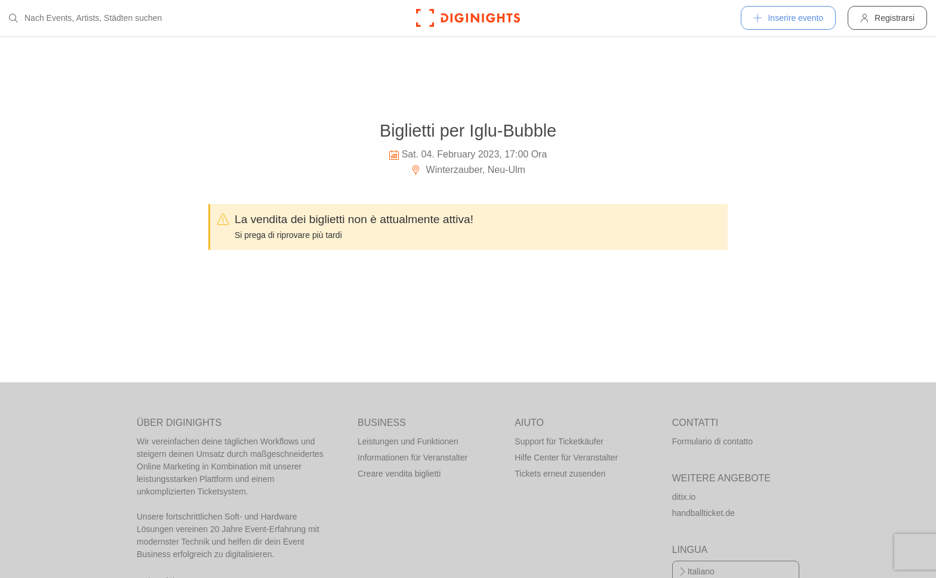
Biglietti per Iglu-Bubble (468, 130)
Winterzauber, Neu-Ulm (468, 170)
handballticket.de (703, 513)
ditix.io (684, 497)
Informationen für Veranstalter (412, 457)
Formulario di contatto (712, 441)
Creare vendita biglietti (399, 473)
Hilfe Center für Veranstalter (566, 457)
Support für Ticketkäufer (559, 441)
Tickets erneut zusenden (560, 473)
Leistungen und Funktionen (408, 441)
